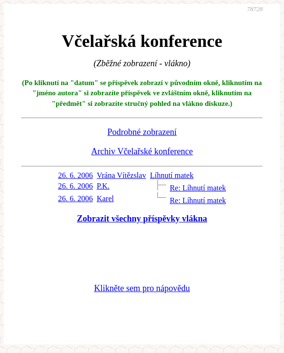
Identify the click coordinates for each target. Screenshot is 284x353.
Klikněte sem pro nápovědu (142, 288)
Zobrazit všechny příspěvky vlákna (142, 218)
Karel (105, 198)
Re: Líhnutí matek (198, 188)
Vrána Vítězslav (121, 175)
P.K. (103, 186)
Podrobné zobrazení (141, 132)
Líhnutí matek (171, 175)
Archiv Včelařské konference (142, 151)
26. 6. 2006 (75, 175)
